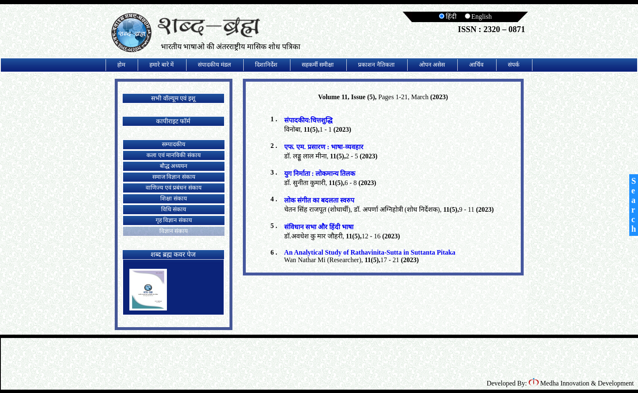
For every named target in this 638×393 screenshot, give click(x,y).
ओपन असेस (432, 65)
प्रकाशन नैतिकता (376, 65)
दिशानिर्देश (266, 65)
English (478, 16)
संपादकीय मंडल (214, 65)
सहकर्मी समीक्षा (318, 65)
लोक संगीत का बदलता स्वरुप (319, 200)
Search (633, 204)
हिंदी (447, 16)
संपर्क (513, 65)
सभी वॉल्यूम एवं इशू (173, 98)
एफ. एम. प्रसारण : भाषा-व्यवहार (323, 146)
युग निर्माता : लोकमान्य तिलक (319, 173)
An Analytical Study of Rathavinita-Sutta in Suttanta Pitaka (369, 252)
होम (121, 65)
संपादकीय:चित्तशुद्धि (308, 120)
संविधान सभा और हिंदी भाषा (318, 226)
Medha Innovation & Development (581, 383)
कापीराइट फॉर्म (173, 121)
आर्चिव (476, 65)
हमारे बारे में (161, 65)
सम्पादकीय (173, 144)
